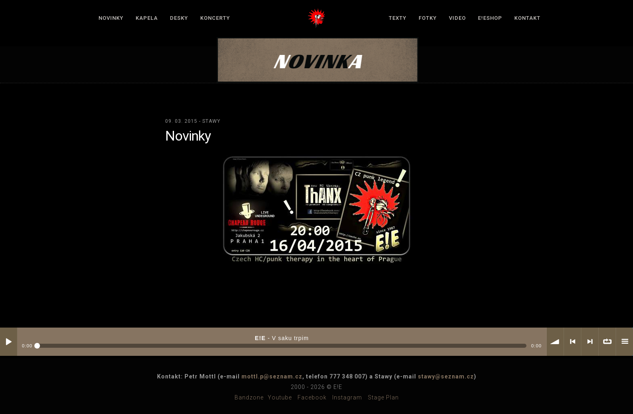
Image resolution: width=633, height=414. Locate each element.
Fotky (428, 18)
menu (624, 341)
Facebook (312, 397)
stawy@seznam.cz (446, 376)
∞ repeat (607, 341)
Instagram (347, 397)
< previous (572, 341)
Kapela (147, 18)
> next (589, 341)
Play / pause (8, 341)
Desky (179, 18)
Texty (398, 18)
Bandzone (249, 397)
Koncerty (215, 18)
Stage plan (383, 397)
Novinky (111, 18)
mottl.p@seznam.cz (271, 376)
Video (457, 18)
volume (555, 341)
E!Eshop (490, 18)
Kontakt (527, 18)
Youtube (280, 397)
